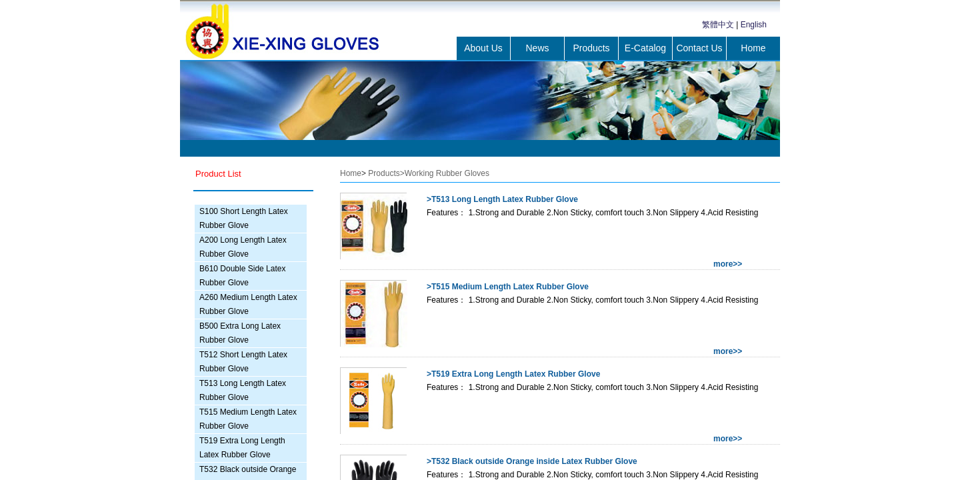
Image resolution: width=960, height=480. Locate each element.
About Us (483, 48)
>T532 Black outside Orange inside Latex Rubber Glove (532, 461)
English (754, 24)
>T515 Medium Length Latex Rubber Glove (508, 286)
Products (591, 48)
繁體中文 (718, 24)
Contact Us (699, 48)
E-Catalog (645, 48)
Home (753, 48)
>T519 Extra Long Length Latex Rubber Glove (513, 374)
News (537, 48)
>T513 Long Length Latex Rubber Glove (502, 199)
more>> (727, 264)
